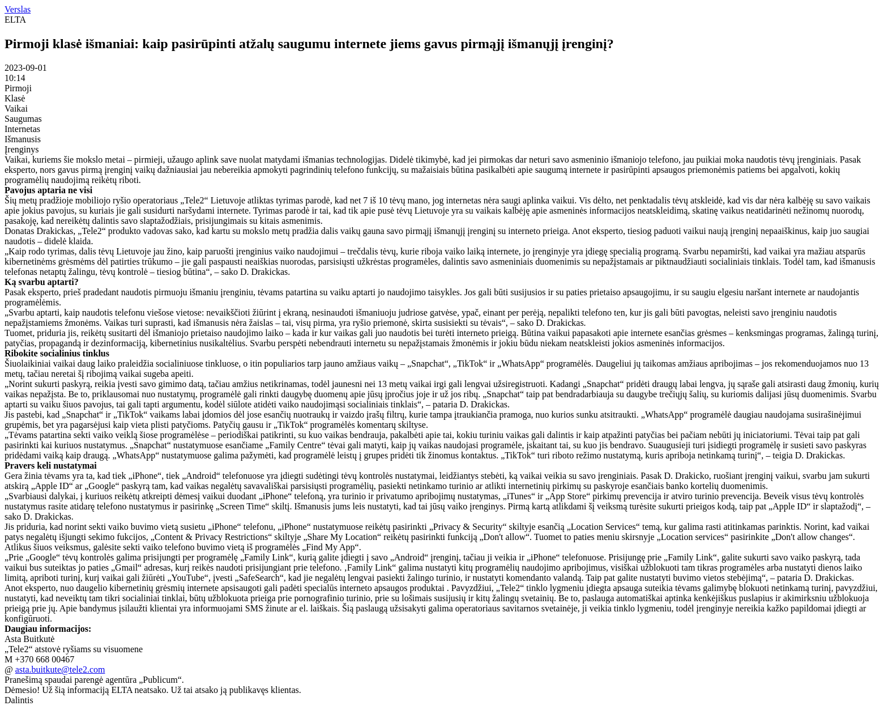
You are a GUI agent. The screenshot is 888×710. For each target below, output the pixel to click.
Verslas (18, 9)
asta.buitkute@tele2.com (60, 669)
